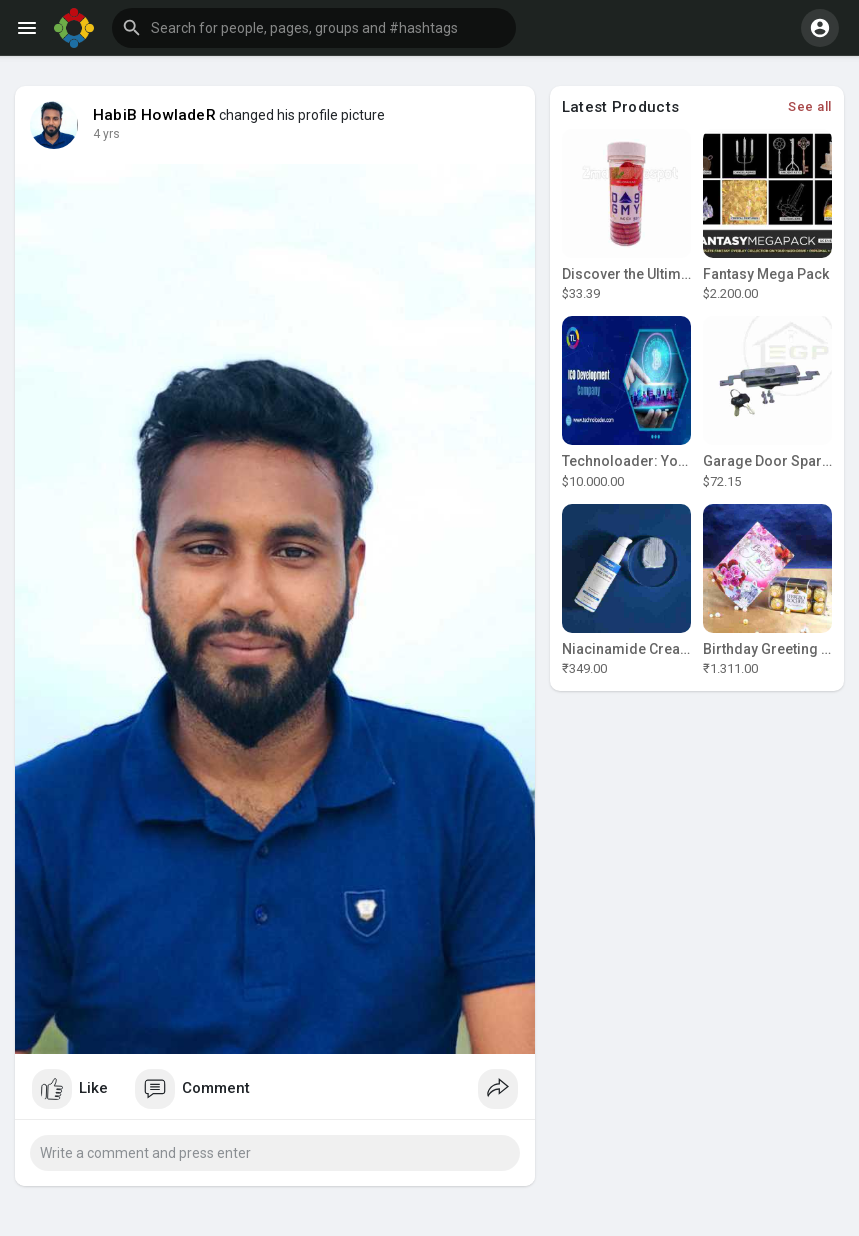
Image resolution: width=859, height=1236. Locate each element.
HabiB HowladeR (154, 115)
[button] (314, 28)
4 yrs (106, 134)
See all (810, 106)
